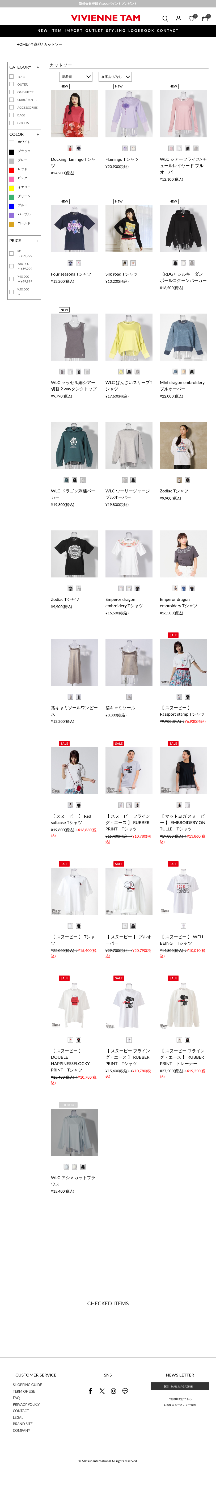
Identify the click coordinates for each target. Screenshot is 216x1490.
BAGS (21, 115)
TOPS (21, 77)
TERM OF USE (24, 1391)
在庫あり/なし (111, 77)
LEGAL (18, 1417)
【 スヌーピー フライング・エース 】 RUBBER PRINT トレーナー (182, 1057)
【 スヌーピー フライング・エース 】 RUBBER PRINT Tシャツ (127, 822)
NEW (42, 30)
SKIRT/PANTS (26, 100)
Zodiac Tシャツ (174, 490)
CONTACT (168, 30)
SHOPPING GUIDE (27, 1385)
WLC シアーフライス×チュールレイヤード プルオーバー (183, 165)
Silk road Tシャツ (121, 273)
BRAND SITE (23, 1424)
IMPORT (74, 30)
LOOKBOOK (141, 30)
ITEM (56, 30)
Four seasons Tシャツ (71, 273)
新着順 (67, 77)
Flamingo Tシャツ (122, 159)
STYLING (116, 30)
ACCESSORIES (27, 107)
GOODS (23, 123)
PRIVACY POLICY (26, 1404)
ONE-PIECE (25, 92)
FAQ (16, 1398)
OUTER (22, 84)
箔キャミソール (120, 707)
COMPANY (21, 1430)
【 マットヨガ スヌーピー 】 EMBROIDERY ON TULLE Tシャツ (182, 822)
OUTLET (95, 30)
